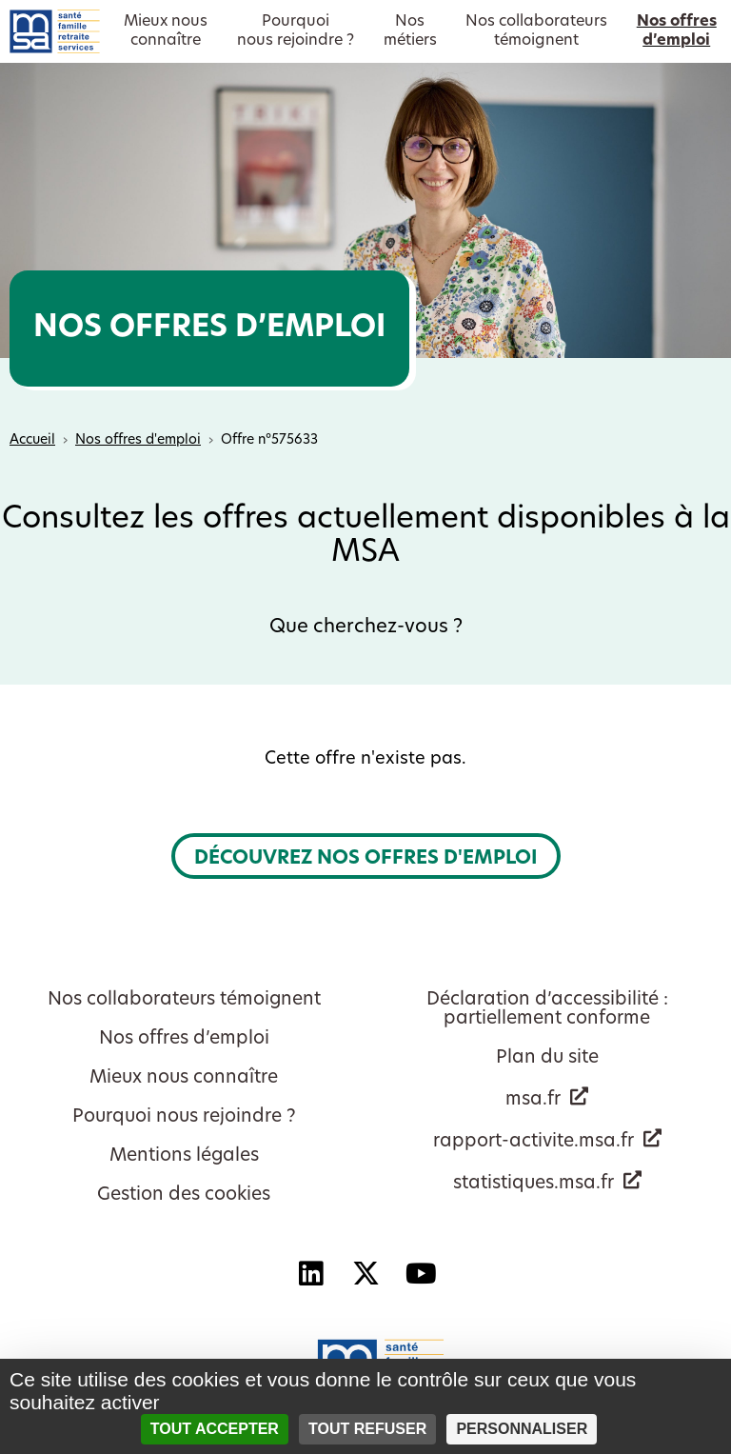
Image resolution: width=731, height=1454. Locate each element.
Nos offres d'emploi (138, 440)
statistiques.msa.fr (533, 1184)
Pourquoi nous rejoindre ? (184, 1117)
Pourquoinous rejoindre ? (295, 31)
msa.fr (533, 1100)
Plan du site (547, 1058)
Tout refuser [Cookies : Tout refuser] (367, 1429)
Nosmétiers (410, 31)
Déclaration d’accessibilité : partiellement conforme (547, 1009)
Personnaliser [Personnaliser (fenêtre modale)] (521, 1429)
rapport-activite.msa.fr (533, 1142)
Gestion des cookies (183, 1195)
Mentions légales (184, 1156)
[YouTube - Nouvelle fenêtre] (420, 1274)
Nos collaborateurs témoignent (184, 1000)
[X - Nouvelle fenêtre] (365, 1274)
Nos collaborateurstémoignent (536, 31)
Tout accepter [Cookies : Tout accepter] (214, 1429)
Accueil (32, 440)
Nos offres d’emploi (184, 1039)
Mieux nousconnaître (165, 31)
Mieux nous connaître (183, 1078)
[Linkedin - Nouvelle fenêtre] (310, 1274)
